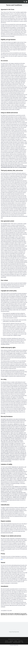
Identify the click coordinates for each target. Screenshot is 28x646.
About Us (6, 640)
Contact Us (11, 640)
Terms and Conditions (8, 642)
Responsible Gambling (16, 642)
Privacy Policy (20, 640)
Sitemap (15, 640)
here (2, 559)
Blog (22, 642)
